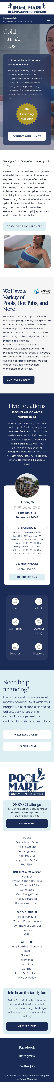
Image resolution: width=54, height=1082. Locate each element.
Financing (27, 955)
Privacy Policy (27, 977)
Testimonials (27, 959)
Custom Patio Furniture (27, 921)
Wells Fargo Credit (27, 734)
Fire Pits (27, 930)
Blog (27, 951)
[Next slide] (47, 529)
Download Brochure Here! (25, 226)
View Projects (27, 1026)
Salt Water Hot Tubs (27, 885)
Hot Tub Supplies (27, 898)
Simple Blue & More (27, 860)
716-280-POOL (15, 455)
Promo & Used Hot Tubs (27, 881)
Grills (27, 934)
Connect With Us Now (27, 136)
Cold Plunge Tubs (27, 894)
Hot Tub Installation (27, 903)
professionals (10, 340)
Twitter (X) (27, 1066)
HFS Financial (27, 746)
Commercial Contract (27, 925)
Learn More (27, 823)
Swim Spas (27, 889)
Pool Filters (27, 864)
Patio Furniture (27, 916)
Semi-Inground (27, 851)
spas (20, 360)
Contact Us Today (19, 379)
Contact (27, 968)
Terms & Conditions (27, 973)
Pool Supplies (27, 855)
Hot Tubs (27, 876)
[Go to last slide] (6, 529)
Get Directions (27, 577)
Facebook (27, 1047)
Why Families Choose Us (27, 946)
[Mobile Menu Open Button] (48, 19)
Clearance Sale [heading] (12, 18)
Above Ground (27, 846)
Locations (27, 964)
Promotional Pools (27, 842)
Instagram (27, 1056)
